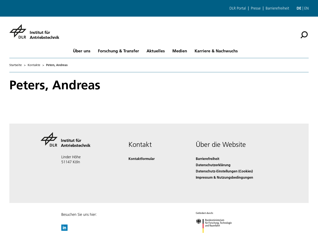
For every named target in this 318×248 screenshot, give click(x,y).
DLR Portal (237, 8)
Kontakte (34, 65)
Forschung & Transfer (118, 50)
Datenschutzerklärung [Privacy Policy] (213, 165)
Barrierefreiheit (277, 8)
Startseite (15, 65)
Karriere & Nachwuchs (216, 50)
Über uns (81, 50)
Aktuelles (156, 50)
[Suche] (304, 35)
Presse (256, 8)
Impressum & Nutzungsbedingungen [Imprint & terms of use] (224, 177)
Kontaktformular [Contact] (141, 158)
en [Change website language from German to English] (306, 8)
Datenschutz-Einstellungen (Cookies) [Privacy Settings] (224, 171)
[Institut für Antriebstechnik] (34, 31)
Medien (179, 50)
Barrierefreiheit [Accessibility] (207, 158)
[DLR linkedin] (64, 229)
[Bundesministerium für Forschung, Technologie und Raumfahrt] (216, 236)
